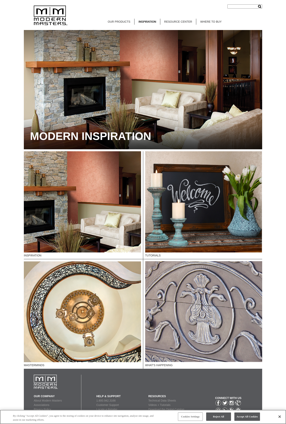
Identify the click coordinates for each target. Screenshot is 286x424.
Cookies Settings (190, 416)
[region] (143, 417)
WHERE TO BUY (211, 21)
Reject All (218, 416)
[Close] (279, 416)
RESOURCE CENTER (178, 21)
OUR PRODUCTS (119, 21)
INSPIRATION (147, 21)
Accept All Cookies (247, 416)
